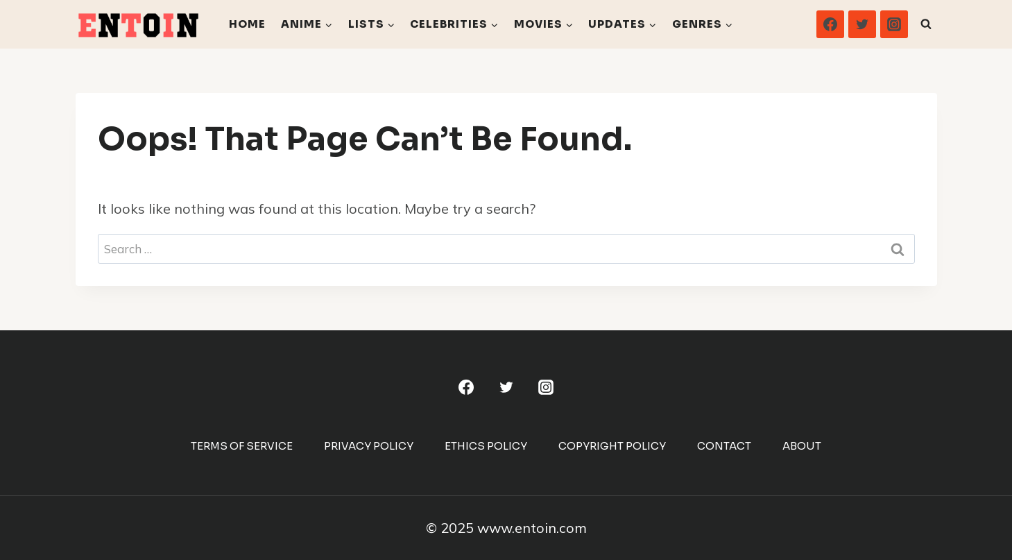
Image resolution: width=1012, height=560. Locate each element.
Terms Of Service (242, 445)
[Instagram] (894, 24)
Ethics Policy (486, 445)
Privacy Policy (368, 445)
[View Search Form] (926, 24)
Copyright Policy (612, 445)
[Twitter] (862, 24)
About (801, 445)
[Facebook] (830, 24)
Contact (724, 445)
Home (247, 24)
